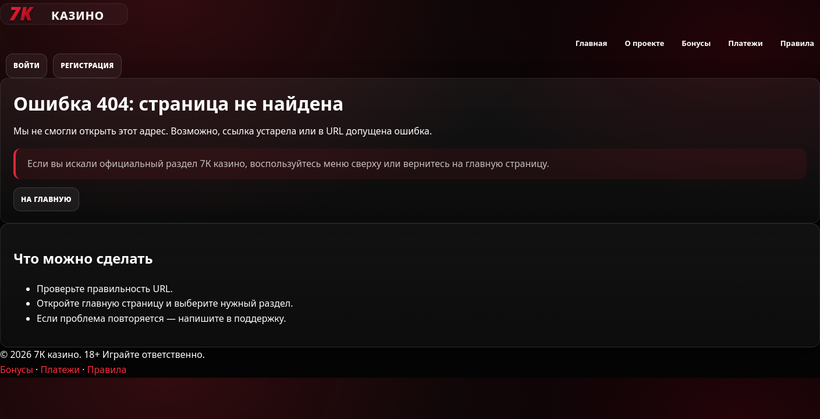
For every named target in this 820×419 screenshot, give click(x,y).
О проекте (644, 43)
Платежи (745, 43)
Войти (26, 65)
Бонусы (696, 43)
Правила (797, 43)
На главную (46, 199)
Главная (592, 43)
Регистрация (87, 65)
